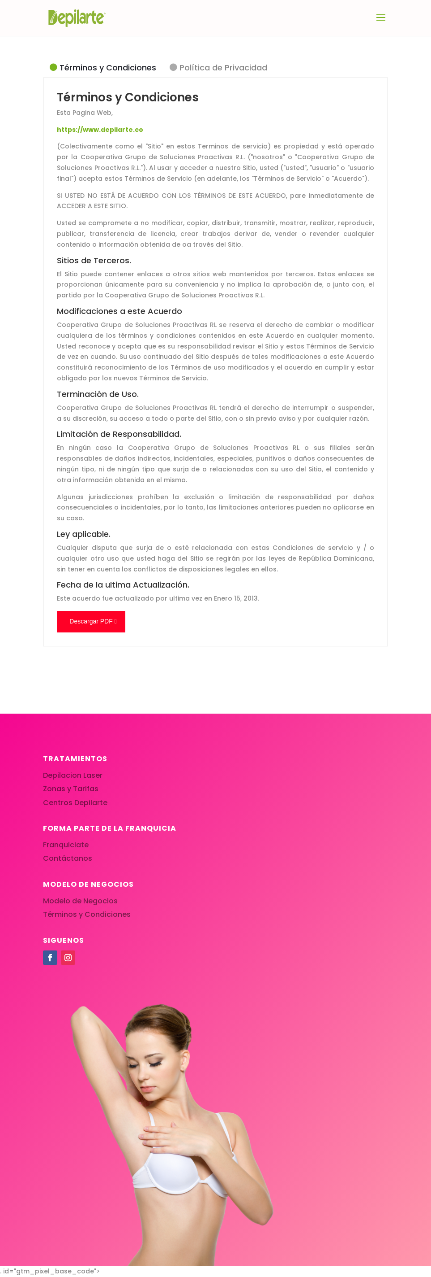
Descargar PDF (90, 621)
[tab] (103, 68)
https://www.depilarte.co (100, 129)
